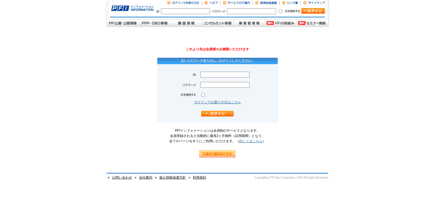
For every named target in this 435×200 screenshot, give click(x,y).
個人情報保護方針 (172, 177)
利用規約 (199, 177)
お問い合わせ (122, 177)
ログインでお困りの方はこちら (217, 102)
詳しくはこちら (250, 141)
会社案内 (145, 177)
